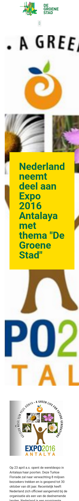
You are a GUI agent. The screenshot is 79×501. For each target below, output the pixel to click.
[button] (39, 23)
